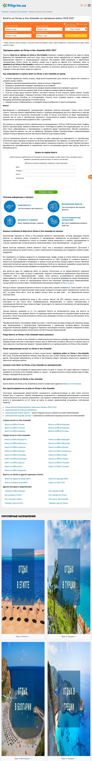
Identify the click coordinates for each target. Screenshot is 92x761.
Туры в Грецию (68, 758)
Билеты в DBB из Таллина (59, 466)
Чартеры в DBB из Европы (15, 491)
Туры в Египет (22, 636)
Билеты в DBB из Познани (59, 463)
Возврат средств (67, 283)
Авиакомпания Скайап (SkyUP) (17, 413)
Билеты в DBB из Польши (15, 428)
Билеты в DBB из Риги (13, 466)
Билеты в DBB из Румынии (58, 428)
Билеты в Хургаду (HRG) (58, 479)
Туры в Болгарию (22, 758)
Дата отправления (76, 26)
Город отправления (42, 26)
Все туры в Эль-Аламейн (58, 499)
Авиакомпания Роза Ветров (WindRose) (20, 410)
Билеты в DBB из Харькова (15, 470)
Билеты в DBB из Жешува (15, 451)
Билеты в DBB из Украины (15, 431)
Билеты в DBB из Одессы (14, 463)
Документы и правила (28, 220)
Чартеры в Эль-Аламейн (18, 12)
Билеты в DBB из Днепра (58, 447)
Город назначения (42, 32)
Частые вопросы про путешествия (71, 218)
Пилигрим (5, 12)
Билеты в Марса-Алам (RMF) (16, 483)
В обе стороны (83, 24)
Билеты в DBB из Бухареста (16, 439)
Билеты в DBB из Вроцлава (59, 443)
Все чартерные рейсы (13, 499)
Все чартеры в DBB (56, 491)
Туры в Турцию (68, 636)
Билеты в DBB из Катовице (15, 455)
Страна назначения (11, 32)
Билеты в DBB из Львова (58, 459)
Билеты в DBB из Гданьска (15, 447)
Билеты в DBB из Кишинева (16, 459)
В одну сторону (70, 24)
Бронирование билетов (72, 204)
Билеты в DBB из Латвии (14, 424)
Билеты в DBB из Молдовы (59, 424)
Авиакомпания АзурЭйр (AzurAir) (18, 416)
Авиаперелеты (24, 205)
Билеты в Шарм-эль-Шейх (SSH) (17, 479)
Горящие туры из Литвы (58, 503)
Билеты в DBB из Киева (58, 455)
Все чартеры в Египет (13, 495)
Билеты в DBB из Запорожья (60, 451)
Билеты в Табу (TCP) (57, 483)
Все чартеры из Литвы (58, 495)
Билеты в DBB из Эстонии (58, 431)
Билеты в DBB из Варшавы (59, 439)
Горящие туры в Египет (14, 503)
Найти (76, 36)
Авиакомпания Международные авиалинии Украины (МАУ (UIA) (30, 407)
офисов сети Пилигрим (72, 384)
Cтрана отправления (11, 26)
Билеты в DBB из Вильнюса (15, 443)
